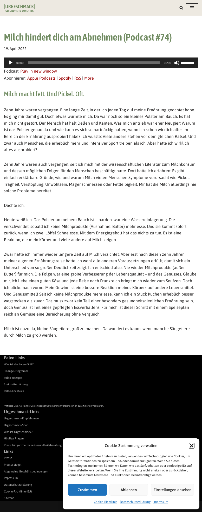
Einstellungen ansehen (172, 490)
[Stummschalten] (176, 62)
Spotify (65, 78)
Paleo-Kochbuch (14, 391)
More (89, 78)
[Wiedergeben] (10, 62)
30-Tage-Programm (16, 371)
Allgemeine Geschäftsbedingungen (26, 471)
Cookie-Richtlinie (105, 502)
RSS (77, 78)
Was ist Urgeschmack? (18, 431)
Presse (8, 457)
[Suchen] (181, 8)
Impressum (160, 502)
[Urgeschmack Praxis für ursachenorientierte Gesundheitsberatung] (19, 8)
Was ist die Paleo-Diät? (19, 364)
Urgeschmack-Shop (16, 425)
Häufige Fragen (14, 438)
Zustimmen (87, 490)
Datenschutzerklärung (135, 502)
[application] (101, 62)
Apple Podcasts (41, 78)
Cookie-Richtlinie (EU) (18, 491)
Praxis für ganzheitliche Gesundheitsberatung (33, 445)
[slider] (94, 62)
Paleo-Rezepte (13, 377)
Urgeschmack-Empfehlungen (22, 418)
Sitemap (9, 498)
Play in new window (38, 71)
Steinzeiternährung (16, 384)
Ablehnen (129, 490)
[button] (191, 445)
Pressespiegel (12, 464)
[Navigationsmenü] (192, 7)
